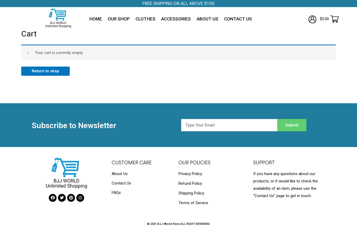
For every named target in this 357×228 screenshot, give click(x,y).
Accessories (176, 18)
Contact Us (238, 18)
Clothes (145, 18)
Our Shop (119, 18)
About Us (207, 18)
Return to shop (45, 71)
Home (95, 18)
